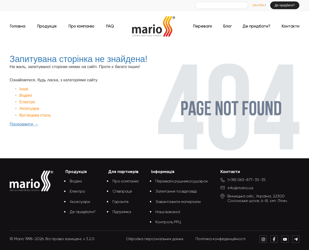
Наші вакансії (167, 212)
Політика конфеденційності (221, 239)
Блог (227, 26)
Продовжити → (24, 124)
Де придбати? (285, 5)
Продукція (46, 26)
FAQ (110, 26)
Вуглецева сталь (35, 115)
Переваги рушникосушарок (181, 181)
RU (262, 5)
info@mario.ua (240, 188)
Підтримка (121, 212)
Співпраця (122, 192)
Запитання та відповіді (176, 192)
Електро (27, 102)
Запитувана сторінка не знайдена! (162, 45)
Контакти (290, 26)
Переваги (202, 26)
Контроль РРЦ (168, 222)
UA (255, 5)
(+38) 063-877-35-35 (247, 180)
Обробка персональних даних (154, 239)
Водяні (25, 95)
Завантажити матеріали (178, 202)
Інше (23, 89)
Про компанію (81, 26)
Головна (17, 26)
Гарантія (120, 202)
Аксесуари (29, 108)
